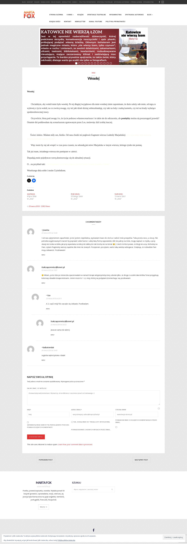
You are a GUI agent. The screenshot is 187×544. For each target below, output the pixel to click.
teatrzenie (119, 194)
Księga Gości (45, 2)
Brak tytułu (75, 194)
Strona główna (136, 2)
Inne (93, 73)
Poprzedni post (46, 460)
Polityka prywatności (87, 2)
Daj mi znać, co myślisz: (37, 389)
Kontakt (30, 2)
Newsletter (66, 2)
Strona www (120, 410)
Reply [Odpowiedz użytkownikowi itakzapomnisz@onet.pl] (43, 283)
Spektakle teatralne (105, 2)
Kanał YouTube (95, 21)
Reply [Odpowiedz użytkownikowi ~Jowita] (43, 255)
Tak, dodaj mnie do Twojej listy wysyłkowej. (90, 422)
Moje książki (56, 2)
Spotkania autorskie (121, 2)
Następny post (141, 460)
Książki (37, 2)
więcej (42, 507)
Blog (24, 2)
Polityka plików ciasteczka (66, 540)
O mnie (74, 2)
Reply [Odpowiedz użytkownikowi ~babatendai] (43, 361)
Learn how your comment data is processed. (75, 445)
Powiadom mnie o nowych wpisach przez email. (91, 430)
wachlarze (31, 194)
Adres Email (76, 410)
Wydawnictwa (148, 2)
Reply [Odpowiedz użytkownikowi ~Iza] (48, 309)
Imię (29, 410)
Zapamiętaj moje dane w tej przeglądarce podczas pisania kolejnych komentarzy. (48, 427)
